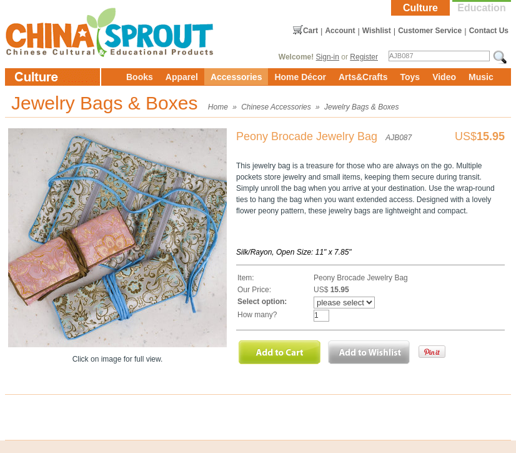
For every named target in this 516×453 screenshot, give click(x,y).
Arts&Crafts (363, 77)
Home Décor (299, 77)
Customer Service (430, 30)
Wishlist (376, 30)
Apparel (182, 77)
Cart (310, 30)
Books (139, 77)
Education (481, 8)
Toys (410, 77)
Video (444, 77)
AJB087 (398, 137)
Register (364, 57)
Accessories (236, 77)
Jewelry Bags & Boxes (361, 107)
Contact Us (489, 30)
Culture (420, 8)
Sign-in (327, 57)
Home (218, 107)
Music (481, 77)
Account (340, 30)
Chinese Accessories (276, 107)
